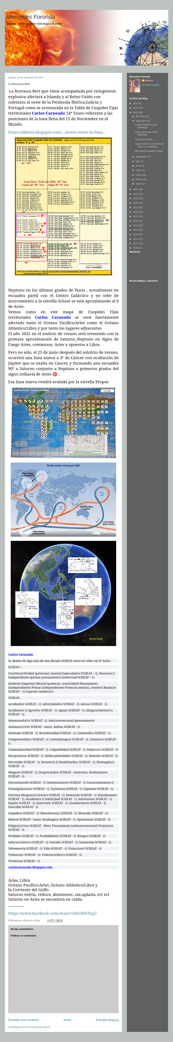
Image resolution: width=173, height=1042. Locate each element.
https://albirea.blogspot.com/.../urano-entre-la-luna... (57, 132)
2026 (136, 103)
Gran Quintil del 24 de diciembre (146, 133)
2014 (136, 230)
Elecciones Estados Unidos (149, 151)
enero (139, 183)
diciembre (141, 116)
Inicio (67, 1020)
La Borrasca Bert (143, 139)
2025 (136, 108)
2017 (136, 216)
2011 (136, 243)
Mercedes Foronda (31, 17)
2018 (136, 212)
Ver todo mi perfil (150, 85)
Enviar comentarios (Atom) (36, 1027)
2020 (136, 203)
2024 (136, 112)
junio (138, 165)
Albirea (149, 80)
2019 (136, 207)
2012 (136, 239)
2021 (136, 198)
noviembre (141, 121)
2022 (136, 194)
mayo (139, 170)
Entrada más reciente (23, 1020)
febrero (140, 179)
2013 (136, 234)
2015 (136, 225)
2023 (136, 189)
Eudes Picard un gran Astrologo (146, 126)
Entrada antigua (107, 1020)
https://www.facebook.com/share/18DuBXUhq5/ (52, 913)
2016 (136, 221)
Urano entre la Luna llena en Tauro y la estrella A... (149, 145)
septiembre (142, 156)
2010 (136, 248)
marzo (139, 174)
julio (138, 161)
